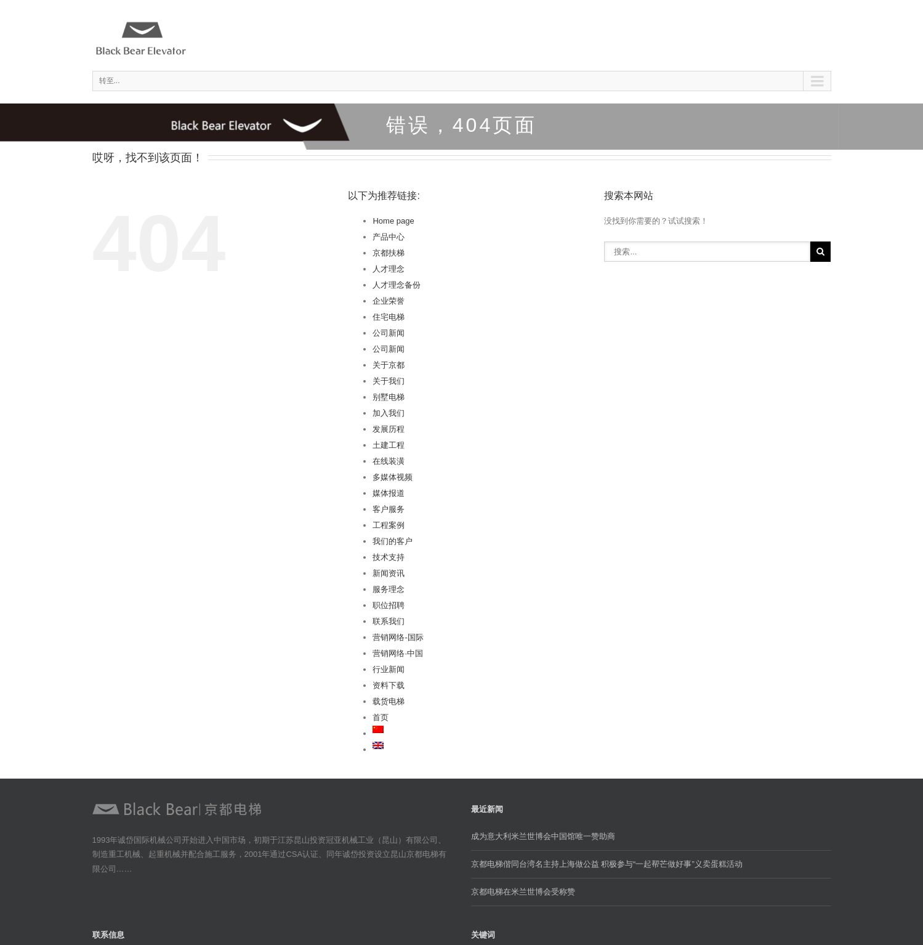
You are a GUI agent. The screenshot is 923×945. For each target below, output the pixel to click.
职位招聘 (389, 605)
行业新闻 (389, 669)
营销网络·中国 (398, 653)
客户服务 (389, 509)
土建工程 (389, 445)
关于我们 (389, 381)
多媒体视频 (393, 477)
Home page (393, 220)
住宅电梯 (389, 317)
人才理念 (389, 269)
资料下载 (389, 685)
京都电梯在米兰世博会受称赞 (523, 891)
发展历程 (389, 429)
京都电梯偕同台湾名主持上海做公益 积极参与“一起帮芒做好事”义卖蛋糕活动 (607, 864)
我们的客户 (393, 541)
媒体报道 (389, 493)
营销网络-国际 (398, 637)
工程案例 (389, 525)
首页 (381, 717)
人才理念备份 (397, 285)
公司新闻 (389, 333)
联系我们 (389, 621)
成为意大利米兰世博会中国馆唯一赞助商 (543, 836)
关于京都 (389, 365)
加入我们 (389, 413)
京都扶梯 (389, 253)
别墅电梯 (389, 397)
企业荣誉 (389, 301)
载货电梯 (389, 701)
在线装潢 (389, 461)
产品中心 (389, 236)
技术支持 (389, 557)
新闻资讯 (389, 573)
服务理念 (389, 589)
